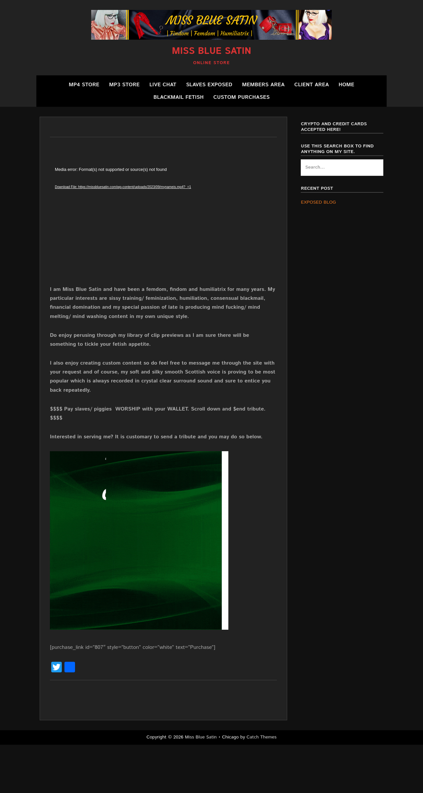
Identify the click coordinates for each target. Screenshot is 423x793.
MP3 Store (124, 85)
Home (346, 85)
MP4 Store (84, 85)
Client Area (311, 85)
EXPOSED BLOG (318, 202)
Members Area (263, 85)
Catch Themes (262, 737)
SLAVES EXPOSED (209, 85)
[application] (155, 225)
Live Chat (162, 85)
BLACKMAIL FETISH (178, 97)
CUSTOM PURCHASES (241, 97)
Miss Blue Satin (211, 51)
